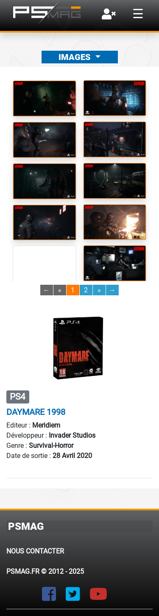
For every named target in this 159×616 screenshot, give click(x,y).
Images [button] (76, 57)
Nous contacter (35, 551)
